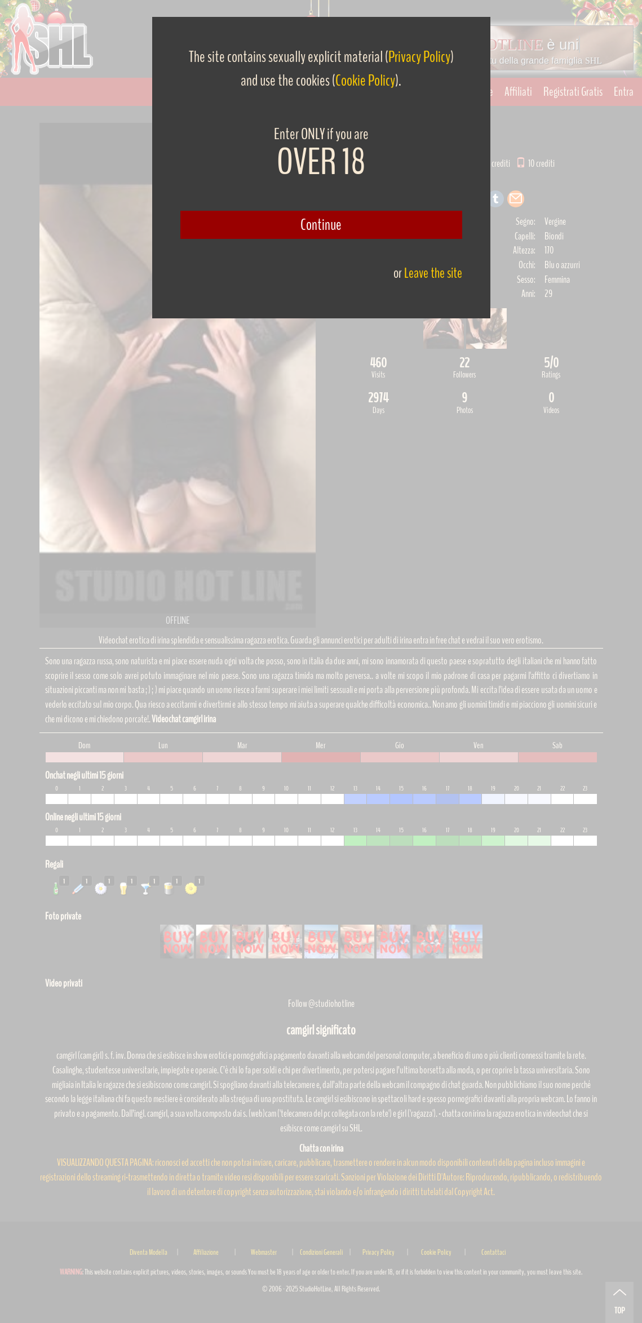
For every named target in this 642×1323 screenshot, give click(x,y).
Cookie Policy (365, 80)
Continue (321, 225)
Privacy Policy (419, 57)
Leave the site (433, 273)
